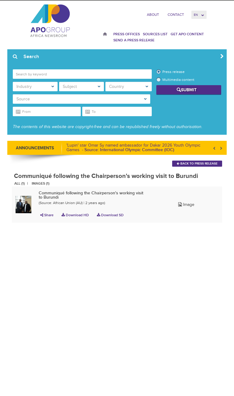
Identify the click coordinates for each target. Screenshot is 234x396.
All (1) (19, 183)
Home (105, 35)
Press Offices (126, 34)
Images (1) (40, 183)
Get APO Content (187, 34)
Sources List (155, 34)
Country (128, 86)
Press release (173, 72)
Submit (189, 89)
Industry (35, 86)
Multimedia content (178, 80)
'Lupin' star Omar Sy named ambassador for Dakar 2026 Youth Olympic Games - (133, 147)
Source (81, 99)
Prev (214, 148)
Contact (176, 14)
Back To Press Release (197, 163)
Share (47, 215)
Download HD (75, 215)
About (153, 14)
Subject (81, 86)
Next (220, 148)
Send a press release (133, 40)
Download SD (110, 215)
